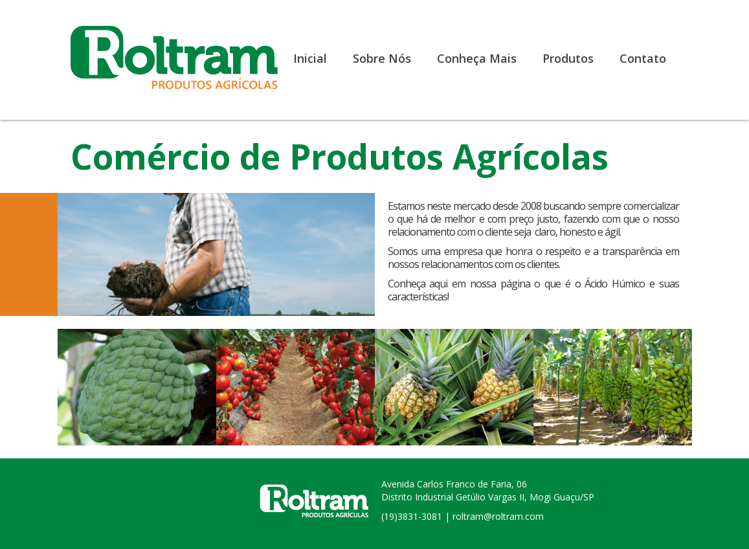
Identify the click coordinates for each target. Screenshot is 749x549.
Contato (643, 58)
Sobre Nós (382, 58)
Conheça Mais (477, 58)
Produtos (568, 58)
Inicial (310, 58)
